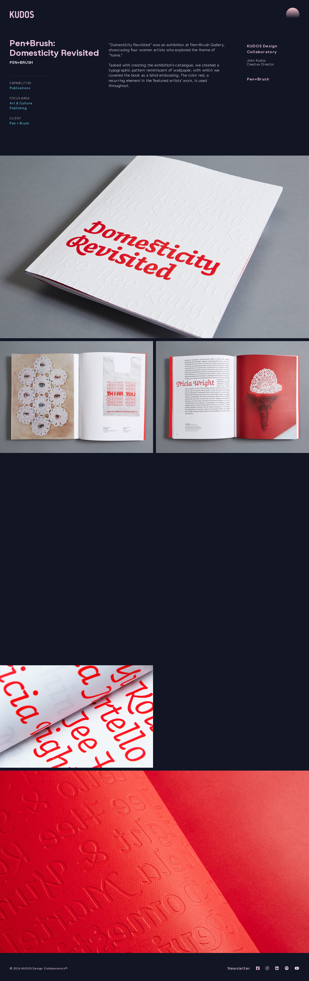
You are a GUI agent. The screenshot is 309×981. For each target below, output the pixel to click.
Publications (20, 88)
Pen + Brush (19, 123)
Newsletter (239, 968)
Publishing (18, 108)
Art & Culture (21, 103)
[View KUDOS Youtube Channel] (297, 968)
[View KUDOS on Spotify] (287, 968)
